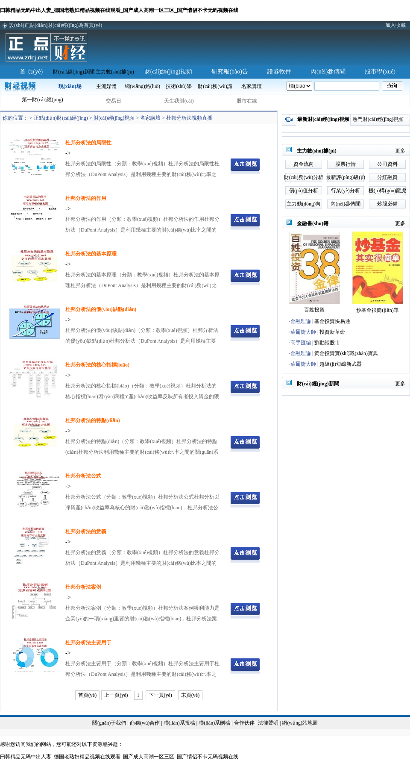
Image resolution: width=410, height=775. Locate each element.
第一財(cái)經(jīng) (42, 100)
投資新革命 (332, 332)
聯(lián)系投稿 (179, 723)
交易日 (113, 101)
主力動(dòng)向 (304, 204)
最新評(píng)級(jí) (345, 177)
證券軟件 (279, 71)
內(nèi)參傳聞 (328, 71)
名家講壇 (150, 118)
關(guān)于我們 (109, 723)
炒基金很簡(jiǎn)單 (377, 310)
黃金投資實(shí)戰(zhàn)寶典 (346, 353)
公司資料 (387, 164)
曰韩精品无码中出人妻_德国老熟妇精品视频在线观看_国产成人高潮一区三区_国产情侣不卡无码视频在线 (119, 10)
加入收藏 (395, 25)
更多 (400, 151)
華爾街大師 (303, 332)
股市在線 (247, 101)
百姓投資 (314, 310)
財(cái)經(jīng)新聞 (73, 72)
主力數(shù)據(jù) (115, 72)
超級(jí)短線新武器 (340, 364)
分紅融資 (387, 177)
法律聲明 (268, 723)
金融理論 (300, 321)
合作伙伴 (244, 723)
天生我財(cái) (179, 101)
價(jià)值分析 (303, 191)
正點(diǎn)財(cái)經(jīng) (61, 118)
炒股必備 (387, 204)
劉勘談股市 (327, 343)
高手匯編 (300, 343)
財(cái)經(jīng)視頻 (168, 71)
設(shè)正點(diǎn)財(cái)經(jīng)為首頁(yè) (55, 25)
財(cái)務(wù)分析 (304, 177)
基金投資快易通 (332, 321)
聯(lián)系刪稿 (215, 723)
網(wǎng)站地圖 (300, 723)
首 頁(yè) (31, 71)
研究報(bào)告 (229, 71)
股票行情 (345, 164)
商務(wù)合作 (145, 723)
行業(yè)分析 (345, 191)
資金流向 (303, 164)
